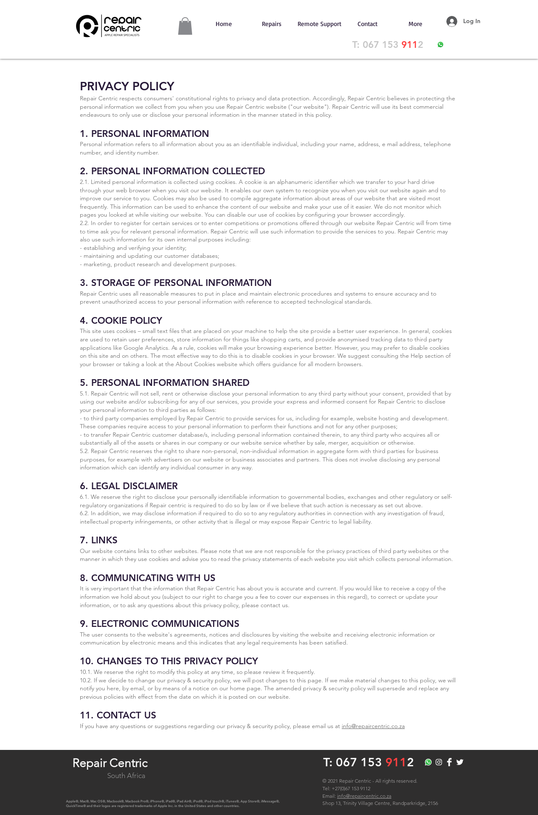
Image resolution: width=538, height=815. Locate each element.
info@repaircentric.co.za (373, 726)
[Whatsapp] (428, 762)
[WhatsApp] (440, 44)
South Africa (126, 775)
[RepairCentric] (439, 762)
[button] (185, 26)
